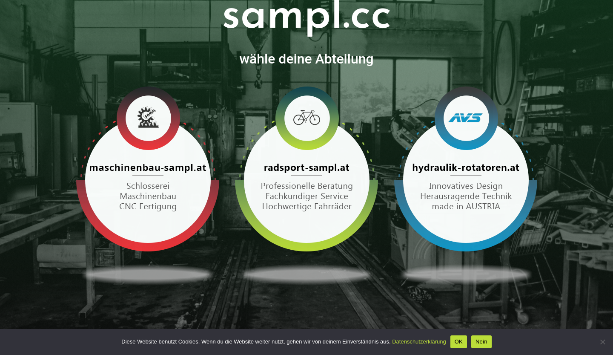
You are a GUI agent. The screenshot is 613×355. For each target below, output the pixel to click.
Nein (481, 341)
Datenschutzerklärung (419, 341)
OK (459, 341)
